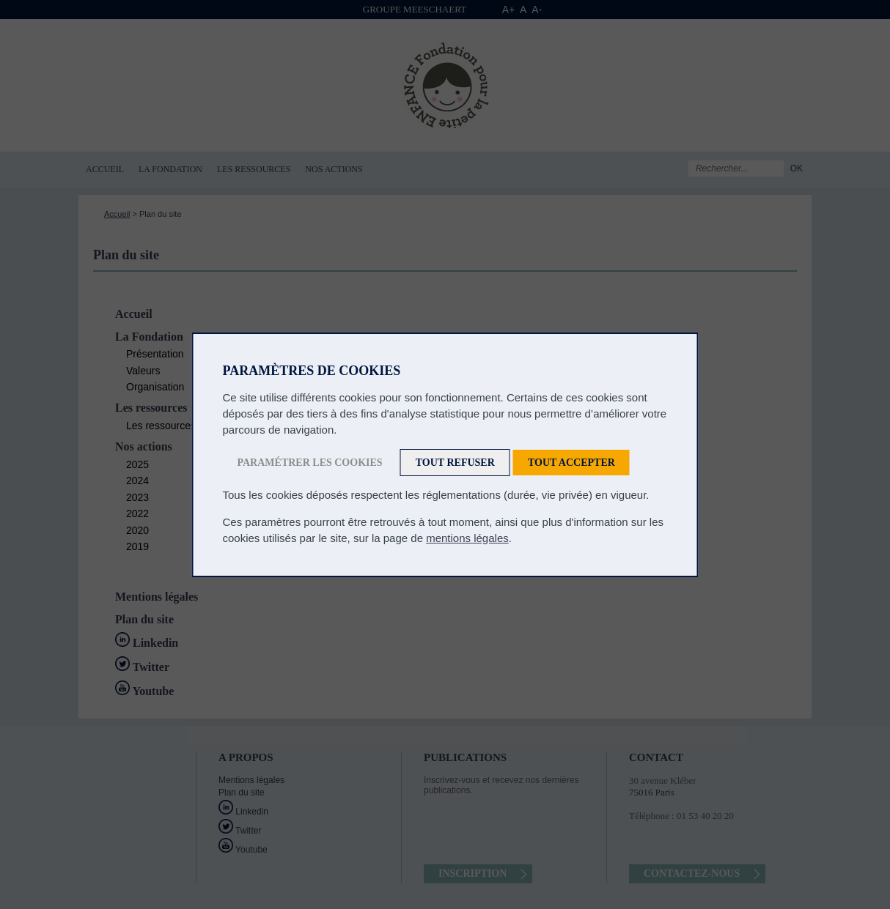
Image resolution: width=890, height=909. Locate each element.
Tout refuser (455, 462)
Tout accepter (571, 462)
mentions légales (467, 538)
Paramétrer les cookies (310, 462)
